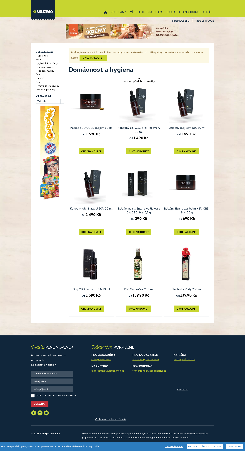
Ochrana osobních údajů (110, 419)
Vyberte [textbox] (41, 101)
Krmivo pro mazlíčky (47, 86)
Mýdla (39, 60)
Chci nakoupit (93, 58)
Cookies (182, 389)
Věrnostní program (146, 12)
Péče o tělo (42, 56)
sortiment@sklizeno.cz (145, 359)
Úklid (38, 75)
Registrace (205, 20)
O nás (207, 12)
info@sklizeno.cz (101, 359)
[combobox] (50, 101)
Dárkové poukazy (45, 90)
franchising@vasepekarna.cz (149, 371)
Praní (39, 82)
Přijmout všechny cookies (204, 447)
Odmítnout (234, 447)
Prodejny (118, 12)
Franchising (189, 12)
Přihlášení (181, 20)
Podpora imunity (45, 71)
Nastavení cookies (174, 446)
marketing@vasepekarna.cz (107, 371)
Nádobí (39, 78)
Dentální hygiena (45, 67)
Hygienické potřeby (47, 63)
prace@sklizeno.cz (184, 359)
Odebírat (40, 404)
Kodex (170, 12)
